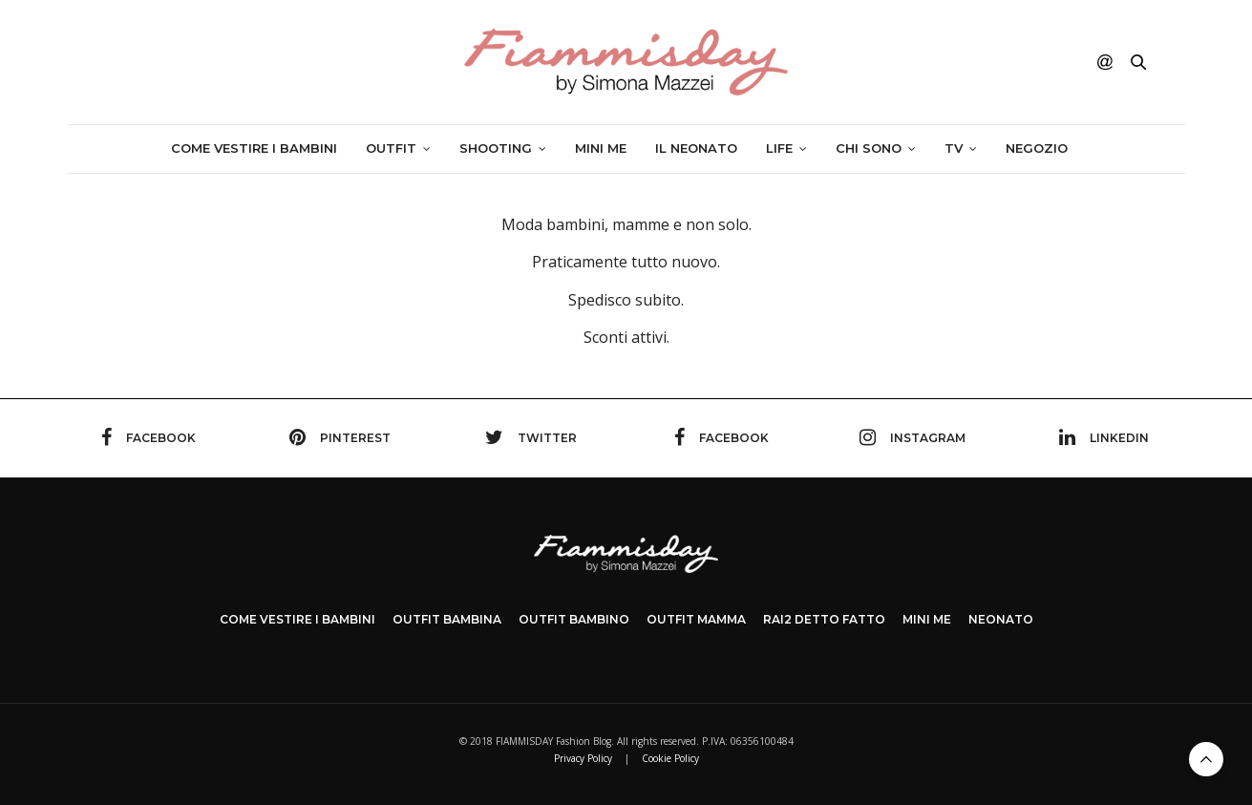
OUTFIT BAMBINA (447, 619)
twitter (531, 437)
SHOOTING (495, 148)
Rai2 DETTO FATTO (824, 619)
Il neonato (696, 148)
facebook (148, 437)
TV (953, 148)
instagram (912, 437)
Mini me (600, 148)
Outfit (391, 148)
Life (779, 148)
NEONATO (1000, 619)
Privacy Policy (583, 758)
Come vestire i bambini (254, 148)
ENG (1168, 62)
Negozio (1037, 148)
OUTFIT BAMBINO (574, 619)
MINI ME (926, 619)
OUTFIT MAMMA (696, 619)
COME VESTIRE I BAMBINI (297, 619)
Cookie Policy (670, 758)
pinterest (340, 437)
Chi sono (869, 148)
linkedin (1104, 437)
